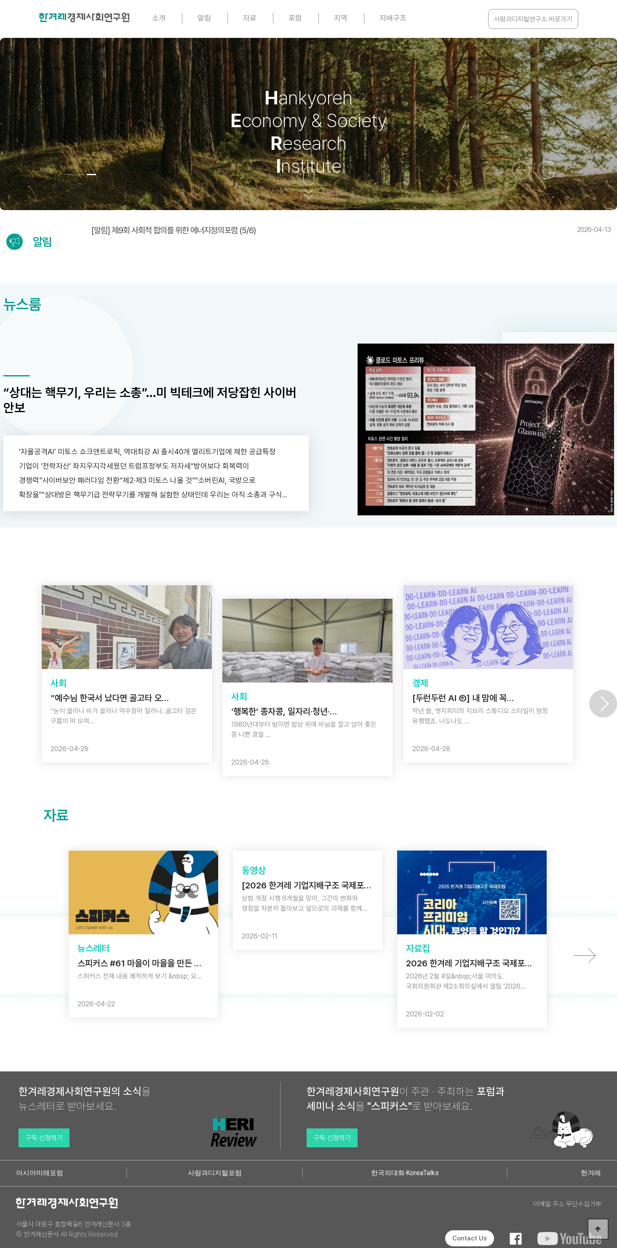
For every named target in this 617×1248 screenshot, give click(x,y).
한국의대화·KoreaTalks (405, 1173)
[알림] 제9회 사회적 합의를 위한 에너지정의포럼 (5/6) (351, 230)
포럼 (295, 17)
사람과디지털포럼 (215, 1173)
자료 (249, 17)
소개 (159, 17)
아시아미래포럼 (39, 1173)
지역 (340, 17)
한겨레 (591, 1173)
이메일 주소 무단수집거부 (567, 1204)
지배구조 (392, 17)
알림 (204, 17)
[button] (67, 174)
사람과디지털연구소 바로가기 (533, 19)
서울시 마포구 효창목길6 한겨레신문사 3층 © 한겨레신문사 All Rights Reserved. (73, 1229)
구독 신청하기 (44, 1138)
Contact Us (469, 1238)
